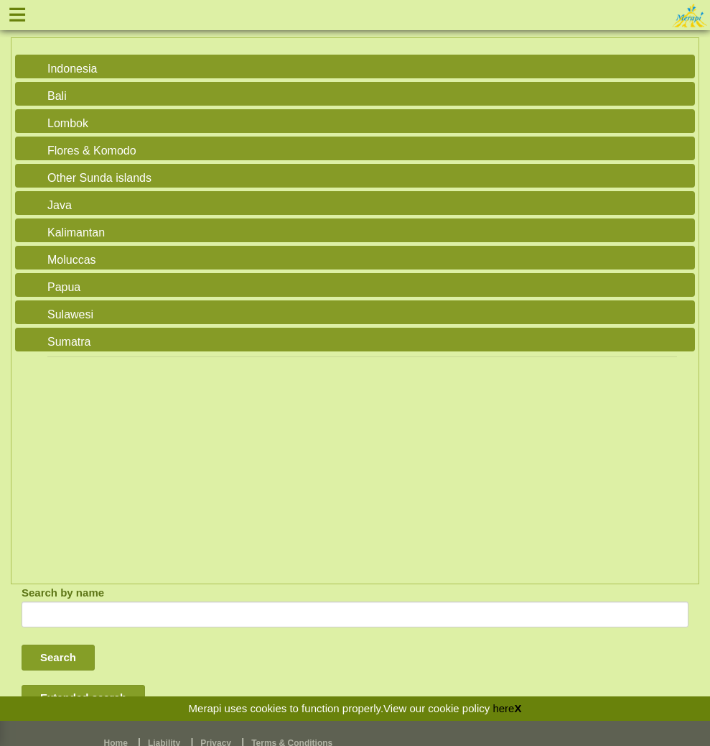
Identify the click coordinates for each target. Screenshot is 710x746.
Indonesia (72, 69)
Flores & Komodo (91, 150)
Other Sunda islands (99, 178)
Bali (57, 96)
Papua (63, 287)
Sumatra (68, 342)
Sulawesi (70, 314)
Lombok (67, 123)
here (503, 708)
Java (59, 205)
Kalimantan (76, 232)
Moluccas (71, 260)
